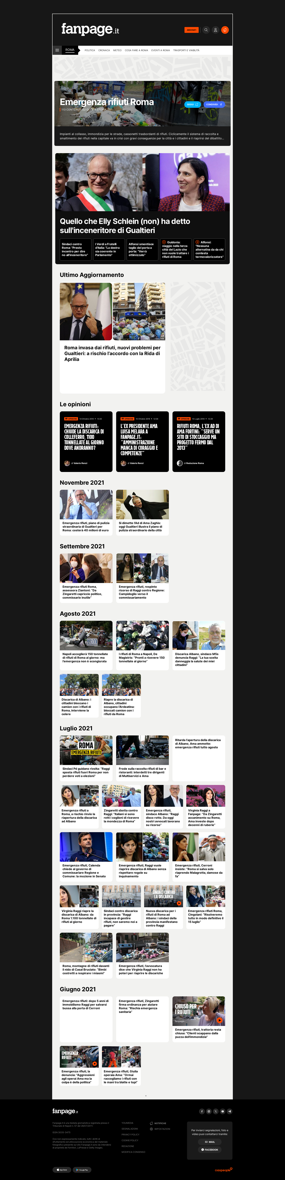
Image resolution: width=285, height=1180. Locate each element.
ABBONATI (191, 30)
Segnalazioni (130, 1128)
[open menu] (57, 50)
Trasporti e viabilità (186, 50)
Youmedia (127, 1123)
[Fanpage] (65, 1111)
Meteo (117, 50)
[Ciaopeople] (223, 1170)
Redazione (128, 1146)
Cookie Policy (130, 1140)
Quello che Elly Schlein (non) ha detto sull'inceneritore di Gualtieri (125, 226)
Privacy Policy (130, 1134)
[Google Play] (82, 1170)
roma (70, 50)
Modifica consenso (133, 1152)
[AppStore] (62, 1170)
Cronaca (104, 50)
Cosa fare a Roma (136, 50)
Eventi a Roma (160, 50)
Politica (90, 50)
